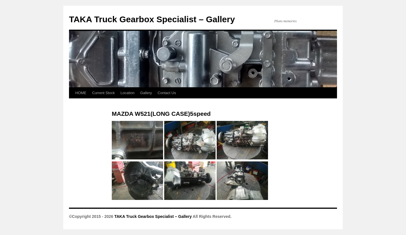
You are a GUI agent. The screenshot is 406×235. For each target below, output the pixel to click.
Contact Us (167, 93)
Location (127, 93)
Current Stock (103, 93)
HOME (80, 93)
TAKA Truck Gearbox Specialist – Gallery (152, 19)
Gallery (146, 93)
